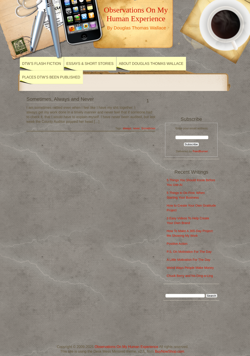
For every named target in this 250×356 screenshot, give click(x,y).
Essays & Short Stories (90, 64)
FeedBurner (200, 151)
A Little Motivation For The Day (188, 259)
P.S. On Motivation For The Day (189, 251)
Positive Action (177, 243)
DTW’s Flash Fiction (41, 64)
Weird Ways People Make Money (190, 268)
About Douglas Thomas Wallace (151, 64)
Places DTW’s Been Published (51, 77)
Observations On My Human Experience (136, 14)
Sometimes (148, 128)
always (127, 128)
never (136, 128)
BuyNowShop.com (169, 351)
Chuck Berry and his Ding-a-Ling (190, 276)
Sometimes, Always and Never (60, 99)
